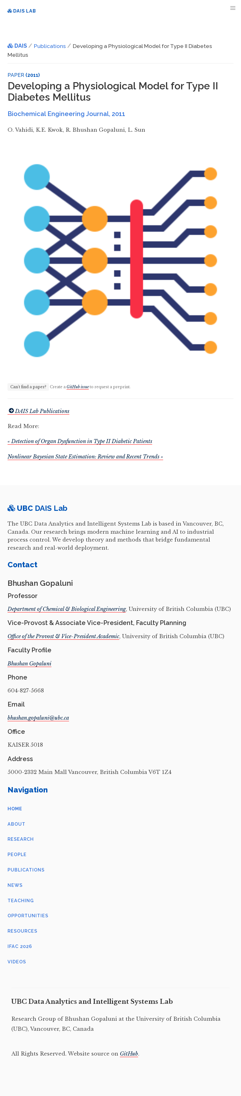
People (17, 854)
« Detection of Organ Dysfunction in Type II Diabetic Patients (80, 441)
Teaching (21, 900)
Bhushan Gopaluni (29, 663)
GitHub (129, 1054)
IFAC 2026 (20, 946)
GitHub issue (78, 386)
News (15, 885)
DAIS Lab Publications (38, 411)
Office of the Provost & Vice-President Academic (63, 636)
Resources (22, 931)
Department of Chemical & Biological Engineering (67, 609)
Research (21, 839)
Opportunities (28, 915)
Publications (26, 869)
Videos (17, 961)
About (16, 824)
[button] (233, 8)
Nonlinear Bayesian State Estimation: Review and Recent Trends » (85, 456)
